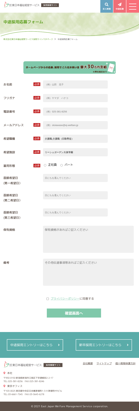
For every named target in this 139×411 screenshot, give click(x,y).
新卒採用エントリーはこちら (100, 345)
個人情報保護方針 (125, 363)
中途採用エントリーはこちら (31, 345)
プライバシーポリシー (65, 299)
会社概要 (88, 363)
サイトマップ (104, 363)
